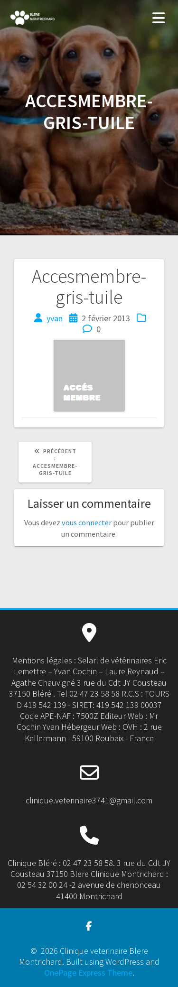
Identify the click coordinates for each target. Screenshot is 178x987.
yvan (55, 318)
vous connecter (87, 522)
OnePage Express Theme (88, 972)
